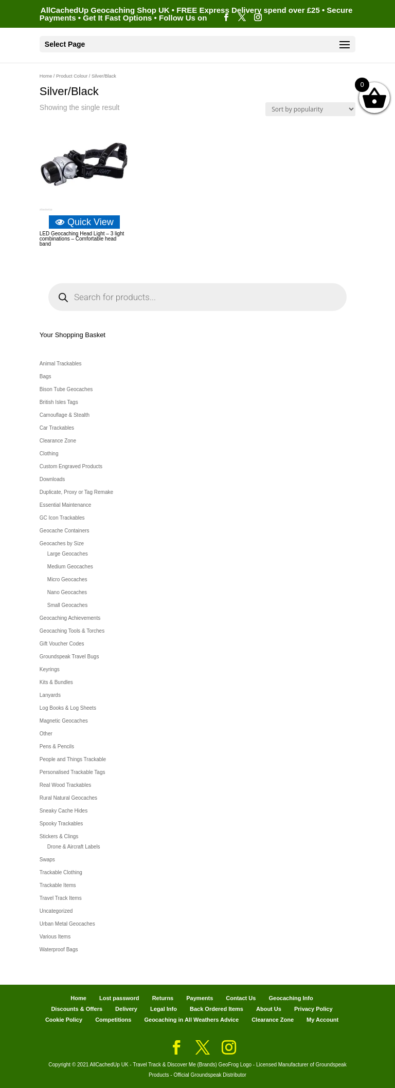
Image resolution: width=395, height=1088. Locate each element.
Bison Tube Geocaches (66, 389)
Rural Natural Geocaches (68, 798)
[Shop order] (310, 109)
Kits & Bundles (56, 682)
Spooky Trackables (61, 823)
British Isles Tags (59, 402)
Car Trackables (57, 428)
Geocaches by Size (62, 543)
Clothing (49, 453)
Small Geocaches (67, 605)
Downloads (52, 479)
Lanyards (50, 695)
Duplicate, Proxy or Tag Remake (76, 492)
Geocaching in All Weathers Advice (191, 1020)
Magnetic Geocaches (64, 721)
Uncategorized (56, 911)
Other (46, 733)
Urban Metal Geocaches (67, 924)
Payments (199, 998)
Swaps (47, 859)
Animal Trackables (61, 363)
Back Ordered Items (216, 1009)
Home (46, 76)
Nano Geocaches (67, 592)
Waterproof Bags (59, 949)
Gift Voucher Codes (62, 644)
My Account (322, 1020)
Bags (45, 376)
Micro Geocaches (67, 579)
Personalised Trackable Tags (72, 772)
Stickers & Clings (59, 836)
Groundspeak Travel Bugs (69, 656)
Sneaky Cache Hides (63, 811)
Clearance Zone (58, 441)
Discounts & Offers (76, 1009)
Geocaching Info (290, 998)
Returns (163, 998)
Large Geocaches (67, 554)
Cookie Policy (63, 1020)
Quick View (84, 222)
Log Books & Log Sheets (68, 708)
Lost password (119, 998)
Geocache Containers (64, 530)
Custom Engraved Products (71, 466)
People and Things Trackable (73, 759)
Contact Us (241, 998)
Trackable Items (58, 885)
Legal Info (163, 1009)
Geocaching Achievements (70, 618)
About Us (268, 1009)
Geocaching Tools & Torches (72, 631)
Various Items (55, 936)
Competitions (113, 1020)
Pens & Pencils (57, 746)
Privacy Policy (313, 1009)
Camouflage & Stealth (64, 415)
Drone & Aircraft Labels (73, 847)
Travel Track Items (61, 898)
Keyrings (50, 669)
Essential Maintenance (66, 505)
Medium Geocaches (70, 566)
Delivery (126, 1009)
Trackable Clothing (61, 872)
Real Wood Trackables (65, 785)
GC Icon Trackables (62, 518)
